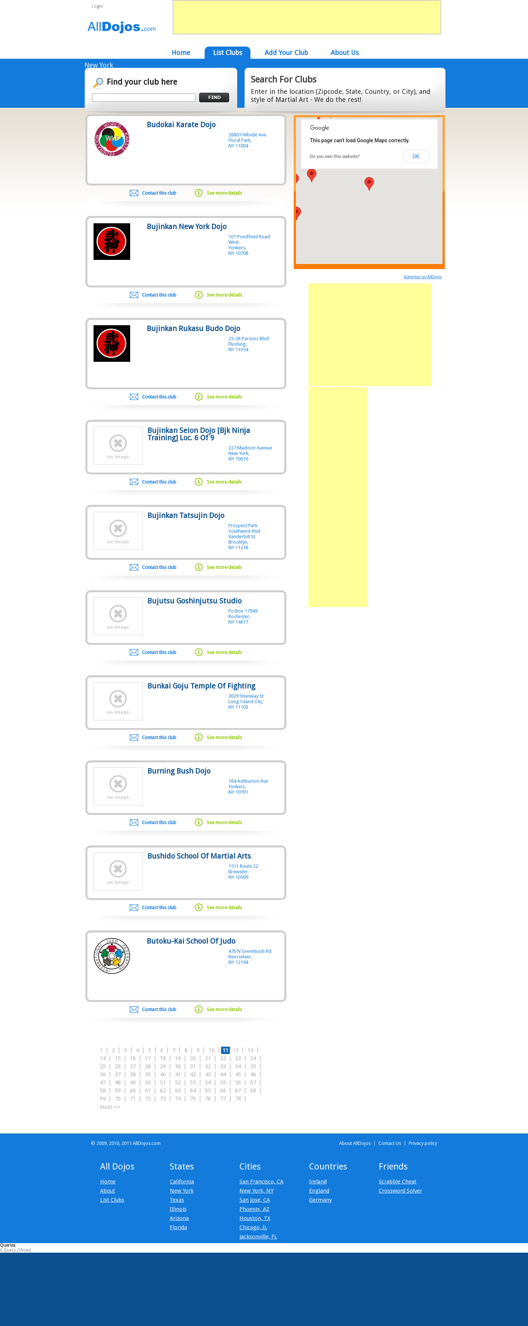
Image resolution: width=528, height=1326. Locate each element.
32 (208, 1066)
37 (118, 1074)
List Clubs (112, 1200)
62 (163, 1090)
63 (178, 1090)
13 (250, 1050)
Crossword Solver (400, 1190)
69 (103, 1098)
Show (24, 1250)
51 (163, 1082)
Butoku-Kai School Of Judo (191, 941)
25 (103, 1066)
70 (118, 1098)
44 (223, 1074)
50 (148, 1082)
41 (178, 1074)
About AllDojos (355, 1143)
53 (193, 1082)
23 (238, 1058)
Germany (320, 1200)
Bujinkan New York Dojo (187, 226)
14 (103, 1058)
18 (163, 1058)
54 (208, 1082)
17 (148, 1058)
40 (163, 1074)
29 (163, 1066)
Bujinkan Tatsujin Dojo (185, 515)
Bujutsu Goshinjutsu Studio (194, 600)
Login (97, 6)
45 (238, 1074)
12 (235, 1050)
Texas (177, 1200)
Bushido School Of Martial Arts (199, 856)
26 (118, 1066)
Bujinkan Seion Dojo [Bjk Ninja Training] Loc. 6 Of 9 (198, 434)
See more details (224, 193)
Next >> (110, 1107)
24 (253, 1058)
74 (178, 1098)
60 (133, 1090)
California (182, 1181)
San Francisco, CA (261, 1181)
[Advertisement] (370, 334)
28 (148, 1066)
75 (193, 1098)
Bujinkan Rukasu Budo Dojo (193, 328)
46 (253, 1074)
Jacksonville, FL (258, 1236)
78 (238, 1098)
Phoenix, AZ (254, 1209)
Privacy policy (423, 1143)
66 (223, 1090)
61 (148, 1090)
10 (211, 1050)
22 (223, 1058)
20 (193, 1058)
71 (133, 1098)
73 (163, 1098)
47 (103, 1082)
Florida (178, 1227)
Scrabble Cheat (398, 1181)
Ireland (318, 1181)
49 (133, 1082)
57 (253, 1082)
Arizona (179, 1218)
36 (103, 1074)
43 (208, 1074)
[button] (369, 184)
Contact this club (159, 193)
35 (253, 1066)
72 (148, 1098)
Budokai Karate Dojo (181, 124)
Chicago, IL (253, 1227)
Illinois (178, 1209)
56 (238, 1082)
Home (107, 1181)
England (319, 1190)
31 (193, 1066)
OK (415, 156)
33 (223, 1066)
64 (193, 1090)
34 (238, 1066)
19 (178, 1058)
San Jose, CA (254, 1200)
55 (223, 1082)
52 (178, 1082)
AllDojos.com (122, 27)
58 (103, 1090)
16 (133, 1058)
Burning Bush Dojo (178, 771)
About (107, 1190)
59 (118, 1090)
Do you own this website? (335, 156)
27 (133, 1066)
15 (118, 1058)
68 (253, 1090)
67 (238, 1090)
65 (208, 1090)
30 (178, 1066)
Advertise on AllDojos (423, 277)
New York (182, 1190)
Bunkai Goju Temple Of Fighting (201, 686)
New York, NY (256, 1190)
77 (223, 1098)
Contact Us (389, 1143)
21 (208, 1058)
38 (133, 1074)
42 (193, 1074)
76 (208, 1098)
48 (118, 1082)
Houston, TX (254, 1218)
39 (148, 1074)
